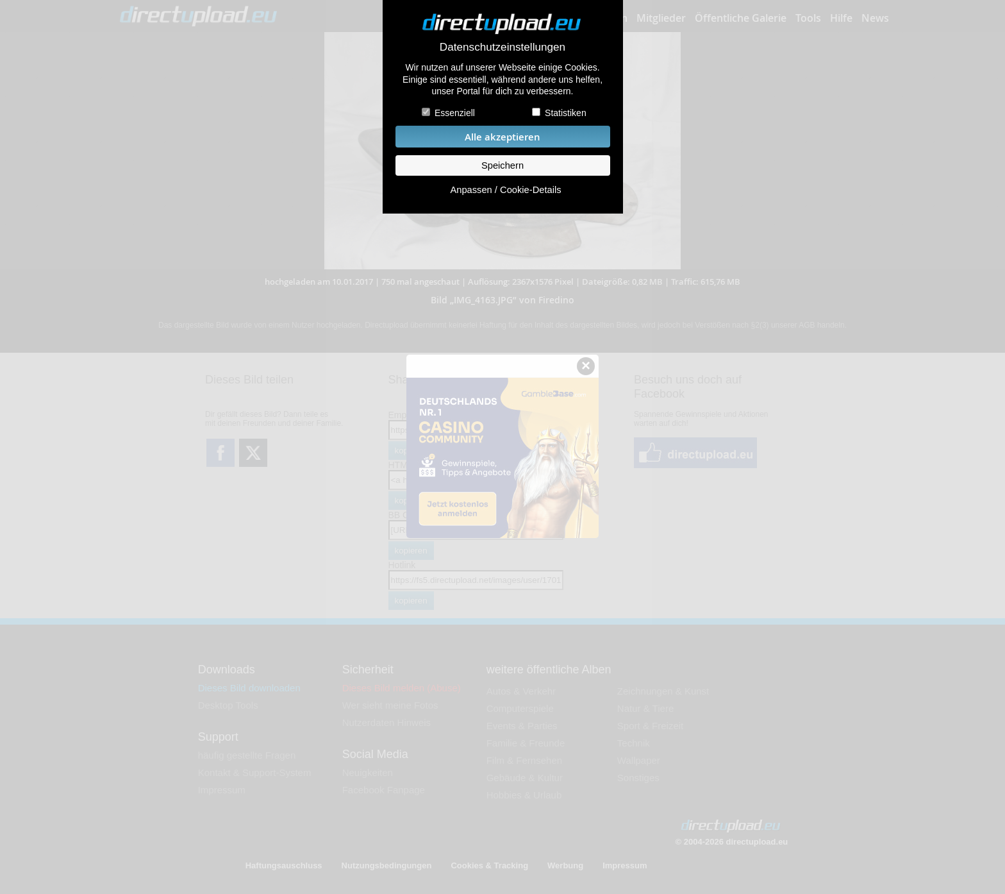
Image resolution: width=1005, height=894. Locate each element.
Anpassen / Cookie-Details (505, 190)
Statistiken (565, 113)
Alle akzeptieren (502, 137)
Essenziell (455, 113)
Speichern (502, 165)
